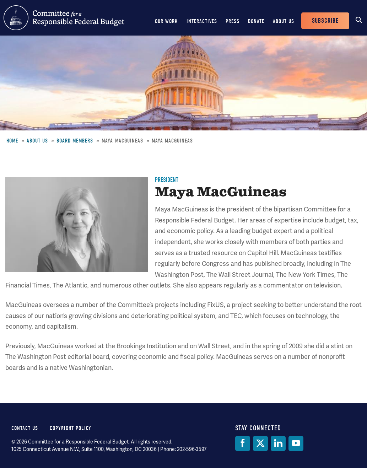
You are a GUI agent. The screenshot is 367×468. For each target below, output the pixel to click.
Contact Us (24, 428)
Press (232, 21)
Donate (256, 21)
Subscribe (325, 21)
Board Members (74, 141)
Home (12, 141)
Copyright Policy (70, 428)
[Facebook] (242, 443)
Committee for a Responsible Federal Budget (64, 17)
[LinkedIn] (278, 443)
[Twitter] (260, 443)
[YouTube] (295, 443)
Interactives (202, 21)
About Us (283, 21)
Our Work (166, 21)
